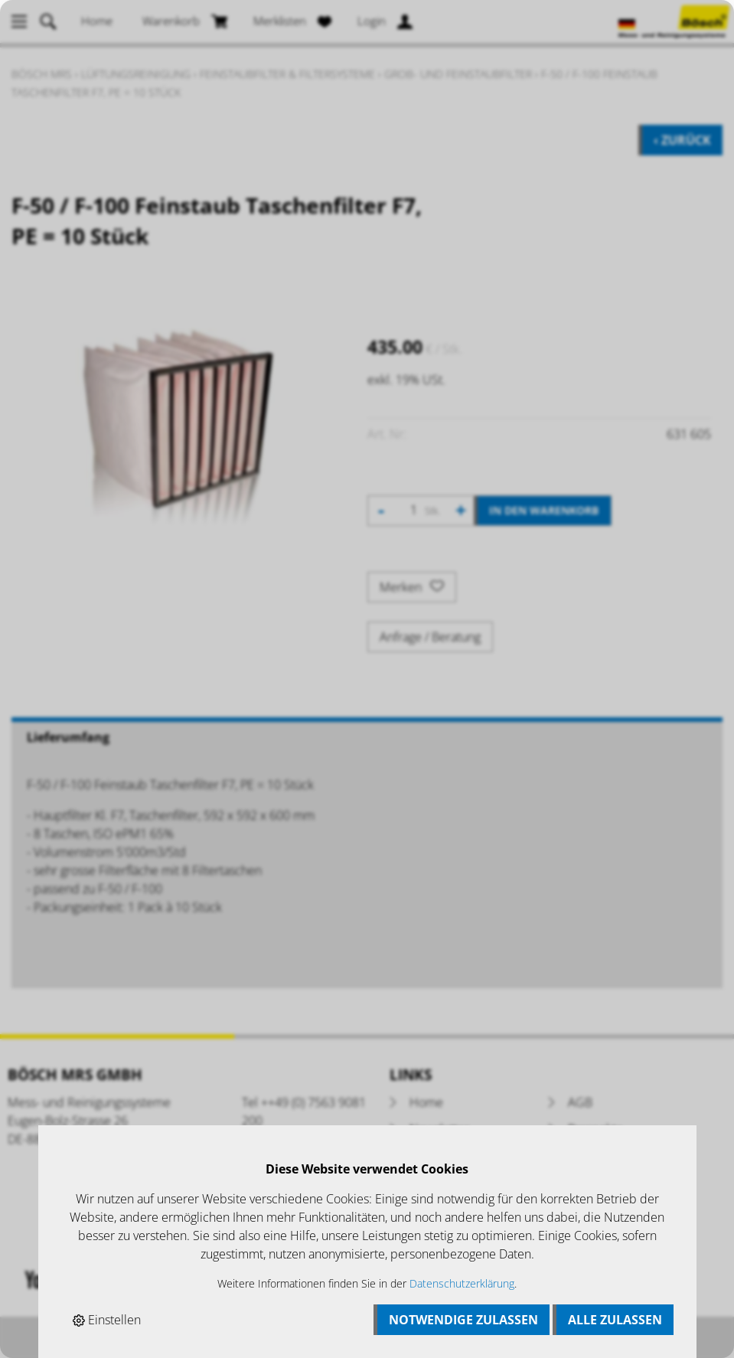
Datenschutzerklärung (461, 1283)
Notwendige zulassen (463, 1319)
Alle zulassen (615, 1319)
